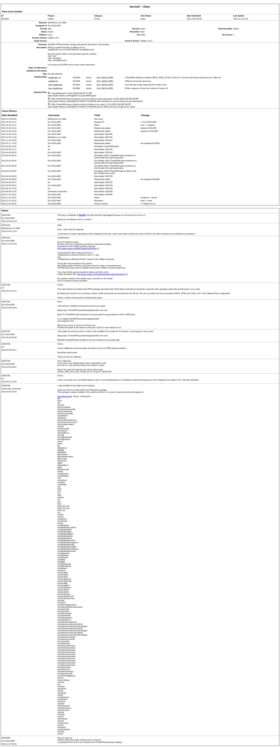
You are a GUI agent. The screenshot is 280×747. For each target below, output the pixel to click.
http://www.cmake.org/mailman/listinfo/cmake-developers (101, 274)
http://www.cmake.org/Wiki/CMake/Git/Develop (77, 248)
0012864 (82, 215)
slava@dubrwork (65, 396)
